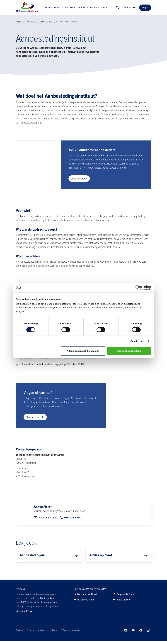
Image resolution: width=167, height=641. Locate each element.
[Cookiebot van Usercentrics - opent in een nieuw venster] (137, 287)
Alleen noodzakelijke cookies (83, 351)
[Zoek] (118, 10)
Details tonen (138, 341)
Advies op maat (46, 26)
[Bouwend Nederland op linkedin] (126, 630)
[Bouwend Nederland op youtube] (133, 630)
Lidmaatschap (30, 26)
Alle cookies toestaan (129, 351)
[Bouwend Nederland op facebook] (141, 630)
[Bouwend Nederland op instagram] (148, 630)
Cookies (30, 630)
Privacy (54, 630)
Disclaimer (42, 630)
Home (18, 26)
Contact (19, 630)
